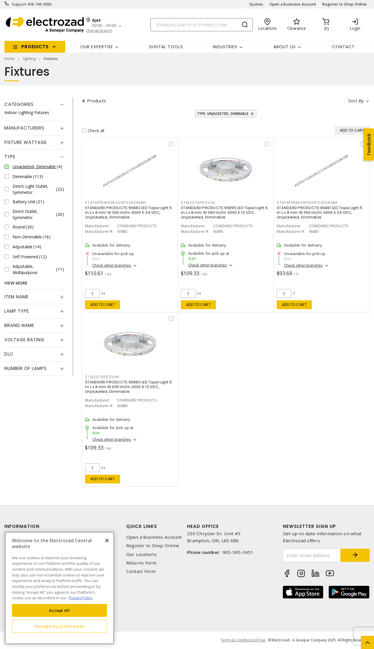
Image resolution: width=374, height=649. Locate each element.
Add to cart (102, 304)
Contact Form (141, 571)
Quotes (256, 4)
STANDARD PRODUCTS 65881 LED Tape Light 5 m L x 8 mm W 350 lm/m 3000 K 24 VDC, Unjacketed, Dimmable (319, 212)
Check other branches (111, 265)
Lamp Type (16, 311)
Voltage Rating (24, 340)
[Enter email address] (312, 555)
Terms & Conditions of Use (243, 640)
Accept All (59, 610)
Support (19, 4)
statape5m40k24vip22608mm (115, 202)
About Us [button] (284, 47)
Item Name (16, 297)
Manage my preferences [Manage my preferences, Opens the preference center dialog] (59, 626)
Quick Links (141, 526)
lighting (29, 58)
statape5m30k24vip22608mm (307, 202)
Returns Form (141, 563)
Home (9, 58)
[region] (59, 588)
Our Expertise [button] (96, 47)
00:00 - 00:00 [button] (104, 25)
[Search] (201, 24)
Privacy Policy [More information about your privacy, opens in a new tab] (81, 597)
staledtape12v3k (198, 202)
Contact (343, 47)
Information (21, 526)
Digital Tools (166, 47)
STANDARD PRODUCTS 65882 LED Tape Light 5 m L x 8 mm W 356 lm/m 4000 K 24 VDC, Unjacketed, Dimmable (128, 212)
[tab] (34, 104)
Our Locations (141, 554)
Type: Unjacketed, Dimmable (223, 113)
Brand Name (19, 325)
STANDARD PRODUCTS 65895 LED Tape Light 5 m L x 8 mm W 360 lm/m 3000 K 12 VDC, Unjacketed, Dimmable (224, 212)
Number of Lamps (25, 368)
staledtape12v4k (102, 376)
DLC (9, 354)
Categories (19, 104)
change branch (99, 30)
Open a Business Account (292, 4)
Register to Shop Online (344, 4)
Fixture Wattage (25, 142)
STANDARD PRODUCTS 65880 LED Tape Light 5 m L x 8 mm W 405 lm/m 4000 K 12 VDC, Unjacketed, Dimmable (128, 387)
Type (9, 157)
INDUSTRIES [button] (225, 47)
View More (15, 283)
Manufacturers (24, 128)
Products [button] (35, 47)
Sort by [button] (356, 101)
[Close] (107, 540)
